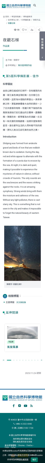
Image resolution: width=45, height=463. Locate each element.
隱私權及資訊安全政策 (22, 442)
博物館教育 (27, 17)
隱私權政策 (23, 459)
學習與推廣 (16, 17)
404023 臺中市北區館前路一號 (22, 420)
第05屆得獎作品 (25, 65)
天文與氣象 (21, 302)
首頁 (7, 17)
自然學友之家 (13, 20)
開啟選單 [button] (40, 5)
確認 (34, 460)
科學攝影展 (25, 20)
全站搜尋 (34, 5)
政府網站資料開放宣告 (22, 439)
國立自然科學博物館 (16, 6)
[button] (23, 29)
